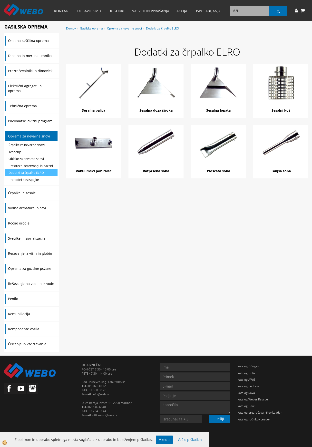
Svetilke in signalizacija (27, 238)
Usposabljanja (208, 11)
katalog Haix (246, 406)
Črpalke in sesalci (22, 193)
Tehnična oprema (22, 106)
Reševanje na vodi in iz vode (31, 283)
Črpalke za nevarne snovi (27, 145)
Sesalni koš (281, 110)
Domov (71, 28)
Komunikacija (19, 313)
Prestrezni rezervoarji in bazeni (31, 166)
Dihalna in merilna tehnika (30, 55)
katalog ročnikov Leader (254, 419)
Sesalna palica (93, 110)
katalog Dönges (248, 366)
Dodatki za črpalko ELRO (26, 172)
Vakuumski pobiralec (93, 171)
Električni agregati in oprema (25, 88)
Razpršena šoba (156, 171)
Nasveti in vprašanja (150, 11)
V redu (164, 439)
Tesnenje (15, 152)
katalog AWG (246, 380)
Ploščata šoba (218, 171)
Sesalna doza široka (156, 110)
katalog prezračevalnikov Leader (260, 412)
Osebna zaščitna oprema (28, 40)
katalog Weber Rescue (253, 399)
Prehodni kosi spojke (24, 179)
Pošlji (219, 419)
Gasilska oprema (91, 28)
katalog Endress (248, 386)
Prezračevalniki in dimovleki (30, 70)
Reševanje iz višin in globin (30, 253)
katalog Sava (246, 393)
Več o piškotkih (190, 439)
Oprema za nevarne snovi (29, 136)
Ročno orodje (18, 223)
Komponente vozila (23, 329)
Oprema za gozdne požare (29, 268)
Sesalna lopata (218, 110)
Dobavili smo (89, 11)
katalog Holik (246, 373)
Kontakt (62, 11)
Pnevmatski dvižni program (30, 121)
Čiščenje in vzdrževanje (27, 344)
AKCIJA (181, 11)
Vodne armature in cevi (27, 208)
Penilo (13, 298)
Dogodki (116, 11)
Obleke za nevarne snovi (26, 158)
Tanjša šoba (281, 171)
